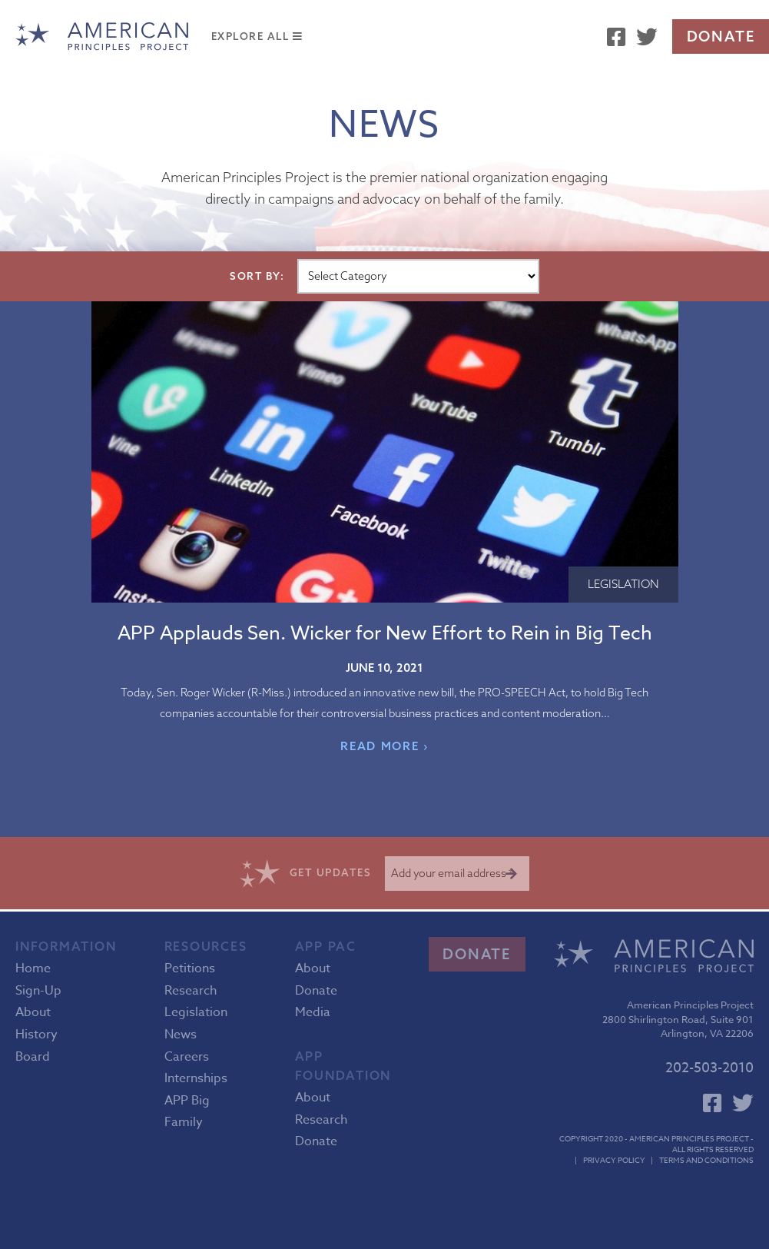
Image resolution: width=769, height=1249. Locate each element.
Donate (721, 36)
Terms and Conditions (706, 1159)
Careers (186, 1057)
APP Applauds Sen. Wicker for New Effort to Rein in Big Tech (385, 632)
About (33, 1012)
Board (32, 1057)
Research (190, 991)
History (36, 1034)
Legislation (623, 583)
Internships (195, 1078)
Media (312, 1012)
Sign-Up (38, 991)
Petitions (189, 968)
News (180, 1034)
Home (33, 968)
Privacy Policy (614, 1159)
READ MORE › (384, 746)
